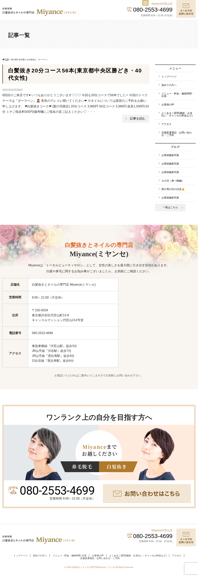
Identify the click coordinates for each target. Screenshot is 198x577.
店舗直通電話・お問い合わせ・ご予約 (176, 134)
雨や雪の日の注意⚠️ (173, 189)
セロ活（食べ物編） (172, 180)
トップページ (169, 76)
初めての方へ (169, 85)
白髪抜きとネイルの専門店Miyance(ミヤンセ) (94, 567)
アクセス (166, 124)
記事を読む (137, 118)
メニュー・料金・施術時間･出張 (177, 95)
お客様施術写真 (170, 155)
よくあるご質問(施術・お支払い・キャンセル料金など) (176, 114)
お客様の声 (167, 104)
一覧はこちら (170, 207)
